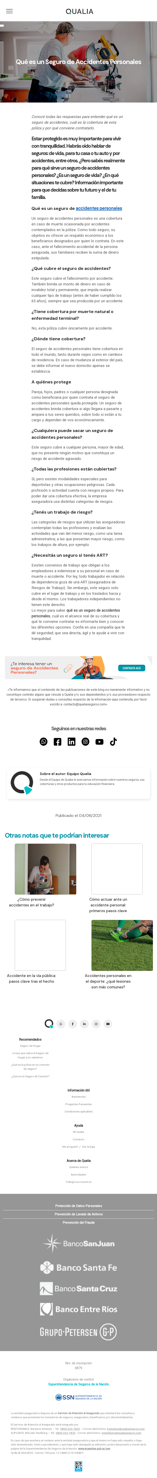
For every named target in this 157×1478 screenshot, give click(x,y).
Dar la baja (88, 1146)
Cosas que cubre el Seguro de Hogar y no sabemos (30, 1055)
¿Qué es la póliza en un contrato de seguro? (30, 1066)
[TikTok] (113, 742)
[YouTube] (99, 742)
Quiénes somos (78, 1167)
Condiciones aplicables (79, 1111)
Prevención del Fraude (79, 1223)
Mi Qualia (78, 1131)
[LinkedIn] (71, 742)
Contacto (78, 1139)
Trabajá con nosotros (78, 1181)
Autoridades (78, 1174)
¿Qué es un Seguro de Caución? (30, 1076)
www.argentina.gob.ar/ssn (94, 1448)
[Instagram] (85, 742)
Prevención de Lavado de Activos (79, 1214)
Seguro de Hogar (30, 1045)
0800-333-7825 (70, 1428)
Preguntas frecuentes (78, 1104)
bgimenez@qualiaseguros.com (126, 1428)
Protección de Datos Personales (78, 1206)
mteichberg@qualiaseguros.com (121, 1432)
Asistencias (79, 1096)
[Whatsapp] (43, 742)
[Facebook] (57, 742)
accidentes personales (99, 208)
